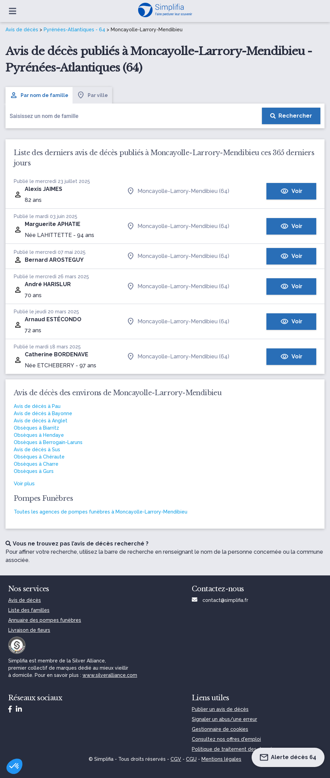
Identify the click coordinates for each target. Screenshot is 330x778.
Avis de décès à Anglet (40, 420)
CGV (175, 759)
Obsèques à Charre (36, 464)
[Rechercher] (291, 116)
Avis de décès (22, 29)
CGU (191, 759)
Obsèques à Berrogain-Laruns (48, 442)
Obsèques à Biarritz (36, 428)
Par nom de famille (39, 95)
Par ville (92, 95)
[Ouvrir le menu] (12, 11)
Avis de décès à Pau (37, 406)
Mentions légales (221, 759)
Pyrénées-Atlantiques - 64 (74, 29)
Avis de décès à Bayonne (43, 413)
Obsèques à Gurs (34, 471)
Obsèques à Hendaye (39, 435)
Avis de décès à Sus (37, 449)
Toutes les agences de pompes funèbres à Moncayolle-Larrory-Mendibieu (100, 512)
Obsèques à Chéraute (39, 457)
